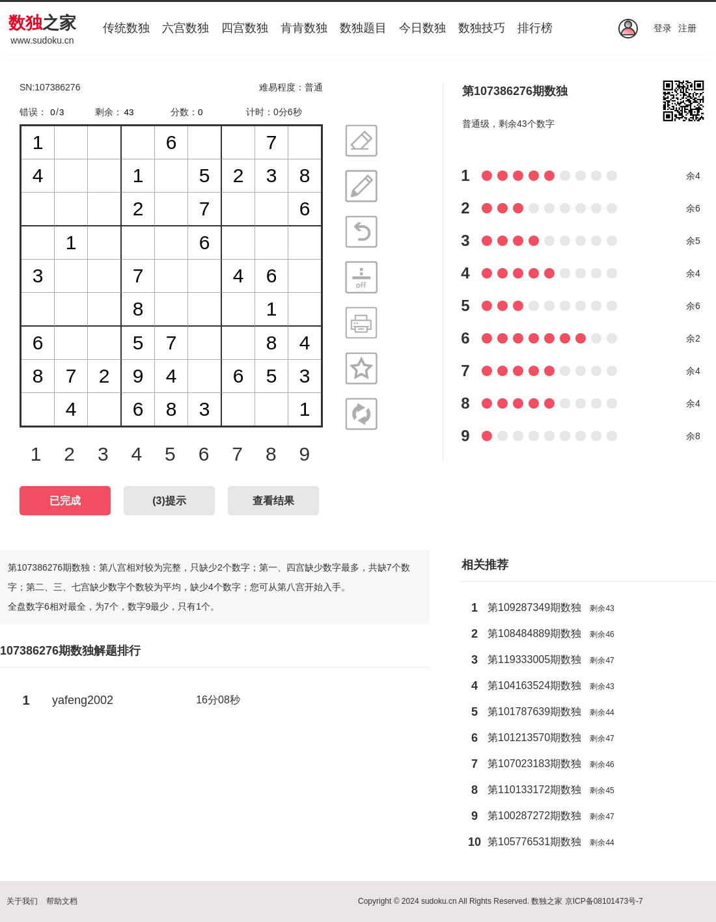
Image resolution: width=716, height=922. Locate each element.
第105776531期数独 (534, 841)
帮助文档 (61, 901)
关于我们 (22, 901)
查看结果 (273, 500)
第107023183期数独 (534, 763)
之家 (42, 23)
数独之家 (546, 901)
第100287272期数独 (534, 815)
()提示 (169, 500)
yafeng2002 (82, 700)
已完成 (65, 500)
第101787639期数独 (534, 711)
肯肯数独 (304, 27)
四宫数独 (244, 27)
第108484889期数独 (534, 633)
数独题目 (363, 27)
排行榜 (535, 27)
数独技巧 (481, 27)
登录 (663, 28)
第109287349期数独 (534, 607)
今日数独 (422, 27)
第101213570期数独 (534, 737)
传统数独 (126, 27)
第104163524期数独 (534, 685)
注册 (687, 28)
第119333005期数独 (534, 659)
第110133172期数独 (534, 789)
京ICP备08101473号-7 (604, 901)
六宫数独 (185, 27)
